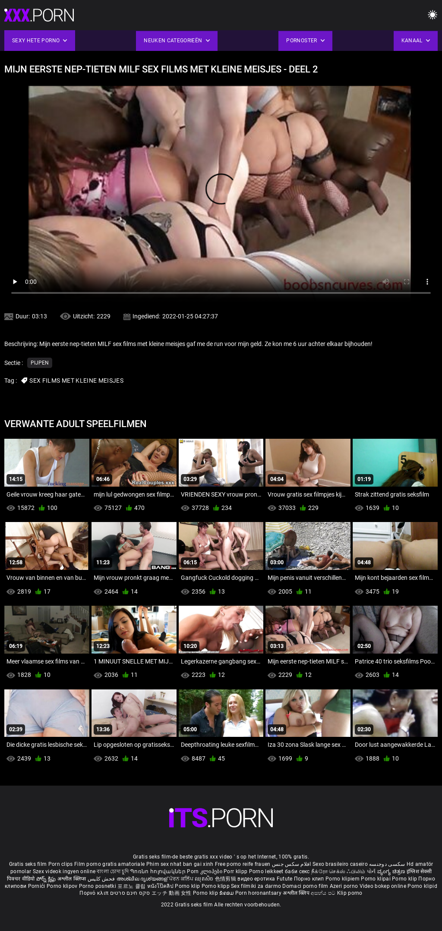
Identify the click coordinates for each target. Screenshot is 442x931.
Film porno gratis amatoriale (109, 864)
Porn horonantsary (259, 893)
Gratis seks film (28, 864)
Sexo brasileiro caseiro (340, 864)
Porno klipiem (343, 879)
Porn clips (61, 864)
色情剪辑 (226, 879)
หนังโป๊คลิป (161, 886)
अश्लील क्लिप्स (72, 879)
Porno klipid (422, 886)
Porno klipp (216, 886)
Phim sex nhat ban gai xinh (180, 864)
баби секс (297, 871)
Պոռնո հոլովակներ (158, 871)
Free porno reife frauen (243, 864)
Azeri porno (345, 886)
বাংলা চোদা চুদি (112, 871)
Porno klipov (63, 886)
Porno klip (405, 879)
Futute (285, 879)
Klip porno (350, 893)
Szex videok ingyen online (64, 871)
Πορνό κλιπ (94, 893)
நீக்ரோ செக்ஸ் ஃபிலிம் (338, 871)
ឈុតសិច (205, 879)
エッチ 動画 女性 (172, 893)
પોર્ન (371, 871)
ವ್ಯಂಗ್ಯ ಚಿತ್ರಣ (392, 871)
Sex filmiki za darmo (256, 886)
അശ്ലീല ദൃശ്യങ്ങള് (143, 879)
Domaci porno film (305, 886)
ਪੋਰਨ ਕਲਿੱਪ (182, 879)
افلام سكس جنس (291, 864)
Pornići (37, 886)
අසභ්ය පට (324, 893)
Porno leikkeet (267, 871)
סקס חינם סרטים (130, 893)
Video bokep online (383, 886)
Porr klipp (236, 871)
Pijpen (40, 363)
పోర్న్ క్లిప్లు (46, 879)
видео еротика (256, 879)
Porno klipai (376, 879)
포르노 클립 (132, 886)
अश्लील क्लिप (297, 893)
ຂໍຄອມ (227, 893)
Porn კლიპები (205, 871)
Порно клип (309, 879)
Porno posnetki (98, 886)
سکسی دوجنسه (387, 864)
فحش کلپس (102, 879)
